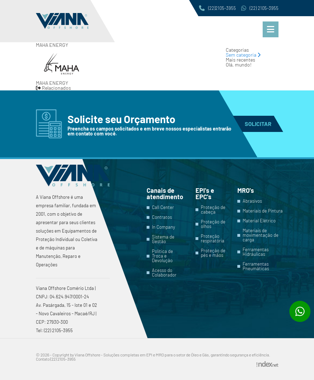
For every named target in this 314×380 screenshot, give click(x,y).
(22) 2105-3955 (259, 8)
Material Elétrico (259, 220)
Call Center (163, 207)
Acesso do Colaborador (164, 272)
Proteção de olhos (213, 224)
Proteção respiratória (212, 238)
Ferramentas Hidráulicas (256, 251)
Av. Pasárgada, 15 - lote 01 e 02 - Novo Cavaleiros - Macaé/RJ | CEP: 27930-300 (66, 313)
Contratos (162, 217)
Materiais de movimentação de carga (260, 235)
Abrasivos (252, 201)
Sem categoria (243, 55)
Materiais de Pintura (263, 211)
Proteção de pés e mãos (213, 253)
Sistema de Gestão (163, 239)
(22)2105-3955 (217, 8)
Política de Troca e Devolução (162, 256)
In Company (163, 227)
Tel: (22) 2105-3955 (54, 330)
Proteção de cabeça (213, 209)
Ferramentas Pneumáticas (256, 266)
